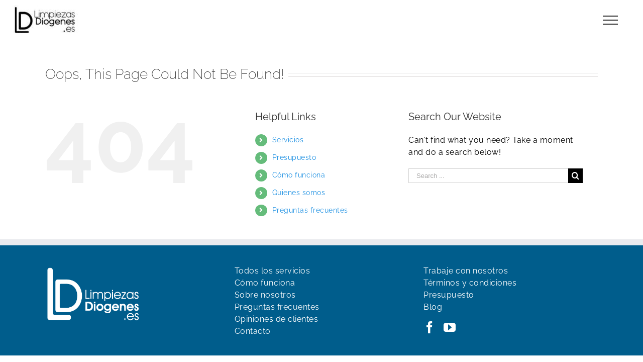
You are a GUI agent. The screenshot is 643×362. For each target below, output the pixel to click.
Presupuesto (294, 157)
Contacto (253, 331)
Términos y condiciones (469, 283)
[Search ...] (488, 175)
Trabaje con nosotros (465, 271)
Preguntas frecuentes (310, 210)
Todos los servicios (272, 271)
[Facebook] (429, 327)
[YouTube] (450, 327)
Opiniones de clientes (276, 319)
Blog (432, 307)
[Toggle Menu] (610, 20)
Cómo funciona (299, 175)
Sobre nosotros (265, 295)
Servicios (288, 140)
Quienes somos (299, 193)
